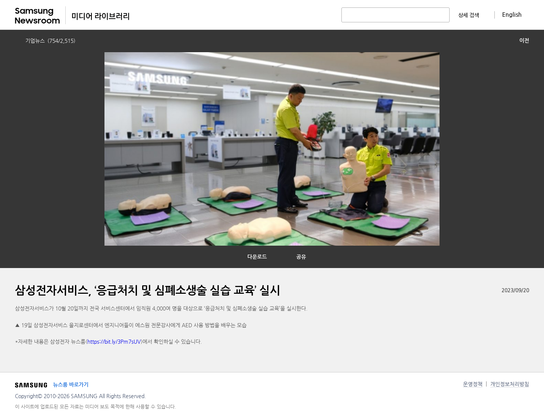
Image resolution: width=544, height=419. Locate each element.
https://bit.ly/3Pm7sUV (114, 341)
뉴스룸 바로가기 (70, 384)
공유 (301, 256)
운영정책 (472, 384)
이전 (524, 40)
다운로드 (257, 256)
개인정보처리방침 (509, 384)
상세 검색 (468, 15)
